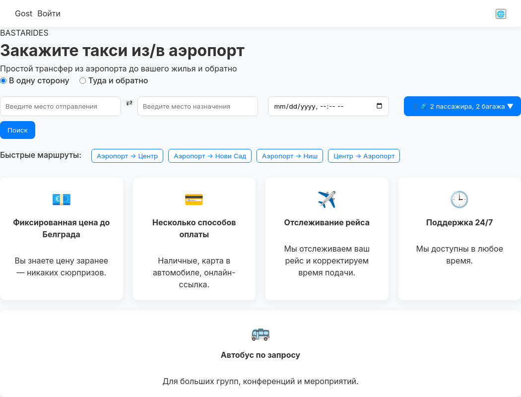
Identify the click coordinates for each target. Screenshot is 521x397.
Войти (49, 13)
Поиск (17, 130)
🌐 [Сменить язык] (501, 14)
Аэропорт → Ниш (290, 156)
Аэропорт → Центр (127, 156)
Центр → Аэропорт (363, 156)
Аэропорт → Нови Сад (210, 156)
